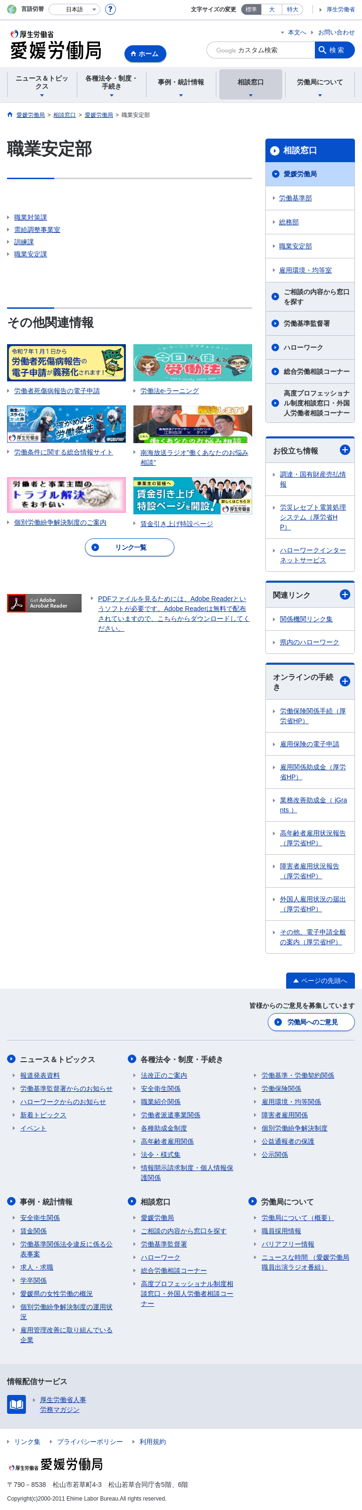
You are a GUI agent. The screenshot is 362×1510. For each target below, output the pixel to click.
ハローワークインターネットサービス (313, 555)
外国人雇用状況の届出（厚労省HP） (313, 904)
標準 (251, 9)
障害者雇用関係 (285, 1114)
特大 (292, 9)
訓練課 (24, 242)
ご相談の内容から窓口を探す (317, 296)
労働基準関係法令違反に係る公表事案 (66, 1248)
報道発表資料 (40, 1075)
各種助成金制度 (164, 1127)
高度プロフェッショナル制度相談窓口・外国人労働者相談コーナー (317, 403)
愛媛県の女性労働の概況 (56, 1292)
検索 (337, 50)
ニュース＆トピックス (58, 1059)
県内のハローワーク (309, 642)
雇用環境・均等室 (305, 270)
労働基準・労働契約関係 (298, 1075)
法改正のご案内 (164, 1075)
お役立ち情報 (311, 450)
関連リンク (311, 594)
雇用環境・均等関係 (291, 1101)
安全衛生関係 (161, 1088)
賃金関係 (33, 1230)
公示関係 (275, 1154)
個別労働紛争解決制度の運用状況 (66, 1311)
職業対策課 (30, 217)
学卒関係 (33, 1279)
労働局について (288, 1201)
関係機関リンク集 (306, 619)
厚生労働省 (341, 9)
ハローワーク (303, 347)
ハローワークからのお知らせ (63, 1101)
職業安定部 (295, 246)
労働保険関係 (281, 1088)
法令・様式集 (161, 1154)
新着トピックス (43, 1114)
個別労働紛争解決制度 (295, 1127)
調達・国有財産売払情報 (313, 479)
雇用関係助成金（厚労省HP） (313, 772)
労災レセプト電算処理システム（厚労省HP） (313, 517)
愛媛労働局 (300, 174)
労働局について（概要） (298, 1217)
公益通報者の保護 (288, 1141)
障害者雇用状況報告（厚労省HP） (309, 871)
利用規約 (153, 1440)
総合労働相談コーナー (317, 371)
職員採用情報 (281, 1230)
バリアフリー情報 (288, 1243)
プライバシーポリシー (90, 1440)
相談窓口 (300, 150)
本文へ (297, 32)
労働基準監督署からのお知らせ (66, 1088)
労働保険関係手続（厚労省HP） (313, 716)
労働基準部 (295, 198)
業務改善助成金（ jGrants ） (313, 805)
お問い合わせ (336, 32)
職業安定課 (30, 254)
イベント (33, 1127)
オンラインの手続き (311, 682)
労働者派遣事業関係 (170, 1114)
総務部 (289, 222)
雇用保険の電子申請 (309, 744)
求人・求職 (36, 1266)
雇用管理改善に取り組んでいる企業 (66, 1334)
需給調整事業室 (37, 229)
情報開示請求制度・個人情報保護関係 (187, 1172)
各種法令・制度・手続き (182, 1059)
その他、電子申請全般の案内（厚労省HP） (313, 937)
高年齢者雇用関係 (167, 1141)
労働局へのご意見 (312, 1022)
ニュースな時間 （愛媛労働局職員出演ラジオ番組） (305, 1261)
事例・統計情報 (46, 1201)
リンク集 (27, 1440)
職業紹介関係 (161, 1101)
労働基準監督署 (307, 323)
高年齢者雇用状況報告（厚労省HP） (313, 838)
